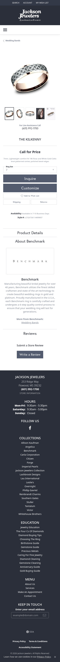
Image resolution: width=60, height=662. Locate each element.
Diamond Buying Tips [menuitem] (29, 535)
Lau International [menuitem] (30, 478)
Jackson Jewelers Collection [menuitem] (30, 470)
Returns (43, 202)
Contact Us (30, 595)
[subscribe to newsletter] (44, 615)
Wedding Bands (12, 40)
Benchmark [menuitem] (30, 450)
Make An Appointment (30, 591)
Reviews (30, 333)
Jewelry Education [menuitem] (30, 527)
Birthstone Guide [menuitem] (30, 543)
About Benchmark (30, 241)
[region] (30, 77)
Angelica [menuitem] (30, 446)
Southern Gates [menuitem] (30, 498)
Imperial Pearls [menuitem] (30, 466)
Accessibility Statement (30, 647)
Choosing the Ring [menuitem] (30, 539)
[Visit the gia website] (30, 631)
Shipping (16, 202)
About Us (30, 584)
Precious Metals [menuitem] (29, 551)
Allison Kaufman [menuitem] (30, 442)
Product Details (30, 232)
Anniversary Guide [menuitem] (30, 566)
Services (30, 588)
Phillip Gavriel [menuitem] (30, 490)
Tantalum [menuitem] (30, 506)
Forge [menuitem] (30, 462)
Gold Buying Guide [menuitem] (30, 570)
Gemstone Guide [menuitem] (30, 547)
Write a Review (30, 354)
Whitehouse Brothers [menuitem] (30, 513)
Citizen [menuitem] (30, 458)
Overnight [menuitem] (29, 486)
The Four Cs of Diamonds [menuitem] (30, 531)
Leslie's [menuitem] (30, 482)
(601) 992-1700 (30, 128)
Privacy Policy (19, 641)
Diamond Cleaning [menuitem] (30, 558)
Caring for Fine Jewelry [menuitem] (30, 554)
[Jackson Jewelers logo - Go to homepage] (30, 15)
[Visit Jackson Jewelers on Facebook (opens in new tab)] (30, 428)
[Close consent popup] (55, 657)
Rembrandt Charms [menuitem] (29, 494)
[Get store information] (30, 393)
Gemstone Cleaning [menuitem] (30, 562)
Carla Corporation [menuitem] (30, 454)
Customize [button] (30, 187)
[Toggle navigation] (5, 29)
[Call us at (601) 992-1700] (30, 389)
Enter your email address (30, 609)
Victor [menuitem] (30, 510)
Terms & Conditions (38, 641)
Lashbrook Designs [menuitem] (30, 474)
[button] (15, 3)
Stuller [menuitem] (30, 502)
